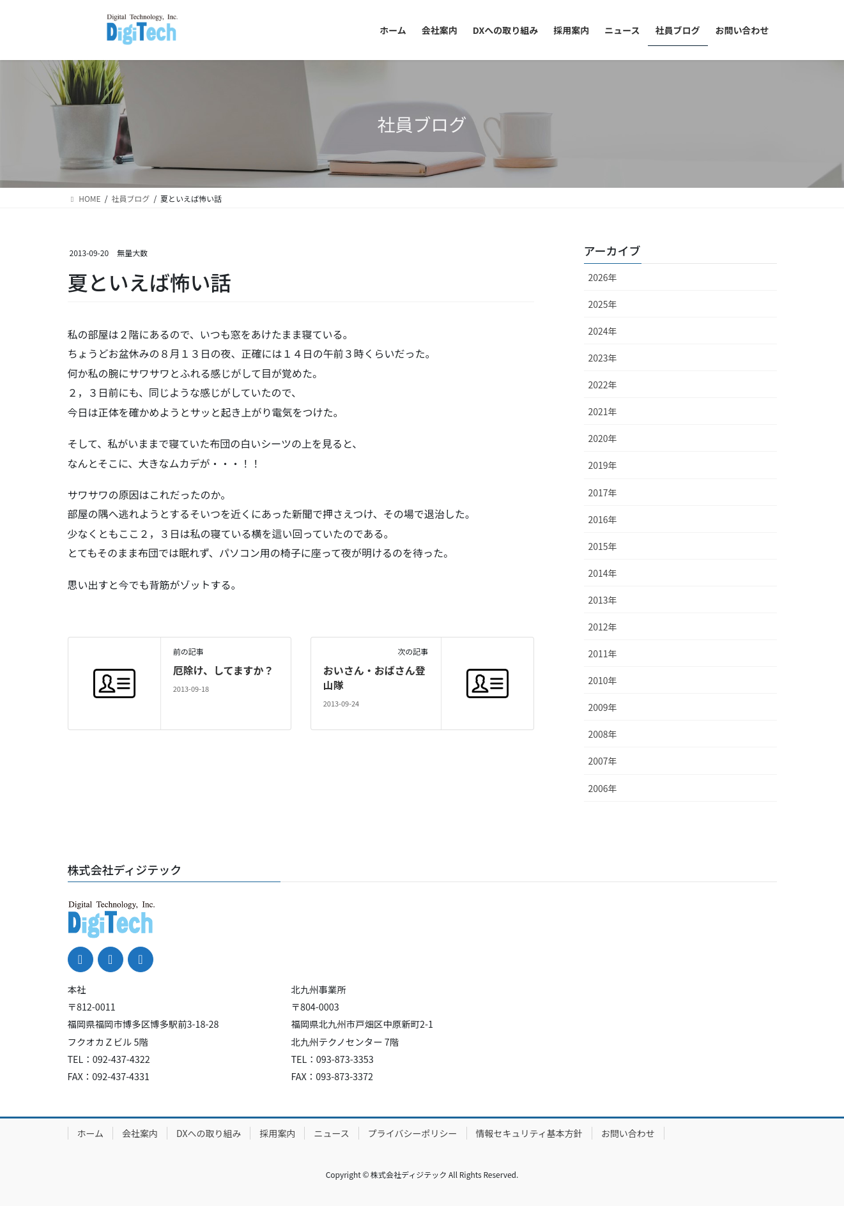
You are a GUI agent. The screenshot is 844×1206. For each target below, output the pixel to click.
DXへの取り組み (208, 1133)
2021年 (602, 411)
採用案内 (277, 1133)
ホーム (90, 1133)
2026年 (602, 277)
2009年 (602, 707)
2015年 (602, 546)
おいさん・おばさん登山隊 (374, 677)
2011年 (602, 653)
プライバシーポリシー (412, 1133)
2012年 (602, 626)
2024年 (602, 330)
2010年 (602, 680)
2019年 (602, 465)
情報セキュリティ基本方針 (529, 1133)
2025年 (602, 304)
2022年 (602, 384)
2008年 (602, 734)
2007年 (602, 760)
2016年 (602, 519)
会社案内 (140, 1133)
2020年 (602, 438)
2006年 (602, 788)
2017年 (602, 492)
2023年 (602, 357)
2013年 (602, 599)
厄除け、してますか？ (223, 670)
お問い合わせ (628, 1133)
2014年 (602, 573)
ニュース (331, 1133)
